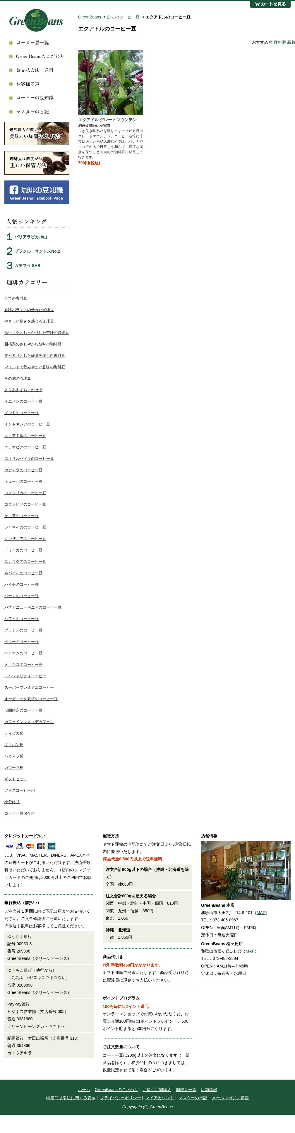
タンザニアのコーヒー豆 (25, 538)
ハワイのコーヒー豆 (21, 619)
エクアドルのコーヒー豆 (25, 435)
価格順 (280, 42)
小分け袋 (12, 802)
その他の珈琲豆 (17, 378)
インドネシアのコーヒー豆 (27, 424)
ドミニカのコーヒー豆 (23, 550)
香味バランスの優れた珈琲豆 (29, 310)
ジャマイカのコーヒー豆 (25, 527)
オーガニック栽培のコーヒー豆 (31, 699)
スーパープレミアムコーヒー (29, 687)
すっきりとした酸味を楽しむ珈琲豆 (34, 355)
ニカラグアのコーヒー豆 (25, 561)
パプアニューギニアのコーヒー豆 (32, 607)
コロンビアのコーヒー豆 (25, 504)
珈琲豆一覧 (186, 1089)
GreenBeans (89, 17)
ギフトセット (15, 779)
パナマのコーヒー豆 (21, 596)
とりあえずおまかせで (23, 390)
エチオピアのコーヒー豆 (25, 447)
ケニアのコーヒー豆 (21, 516)
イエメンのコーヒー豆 (23, 401)
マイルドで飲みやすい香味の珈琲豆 (34, 367)
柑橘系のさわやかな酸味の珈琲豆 (32, 344)
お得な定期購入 (157, 1089)
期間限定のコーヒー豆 (23, 710)
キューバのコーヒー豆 (23, 481)
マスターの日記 (193, 1097)
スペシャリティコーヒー (25, 676)
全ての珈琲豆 (15, 298)
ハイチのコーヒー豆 (21, 584)
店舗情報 (209, 1089)
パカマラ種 (13, 756)
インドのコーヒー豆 (21, 413)
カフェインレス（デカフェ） (29, 722)
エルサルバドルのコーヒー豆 (29, 458)
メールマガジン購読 (230, 1097)
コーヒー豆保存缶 (19, 813)
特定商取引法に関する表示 (70, 1097)
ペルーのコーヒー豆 (21, 641)
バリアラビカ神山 (30, 236)
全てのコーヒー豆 (123, 17)
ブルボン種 (13, 744)
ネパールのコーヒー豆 (23, 573)
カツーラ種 (13, 767)
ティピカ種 (13, 733)
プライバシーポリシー (120, 1097)
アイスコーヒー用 (19, 790)
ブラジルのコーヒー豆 (23, 630)
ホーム (84, 1089)
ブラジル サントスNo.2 (37, 251)
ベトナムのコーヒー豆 (23, 653)
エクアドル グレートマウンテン (107, 119)
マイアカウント (159, 1097)
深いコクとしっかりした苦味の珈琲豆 (36, 332)
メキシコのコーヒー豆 (23, 664)
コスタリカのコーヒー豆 (25, 493)
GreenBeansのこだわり (116, 1089)
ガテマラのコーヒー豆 (23, 470)
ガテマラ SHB (27, 265)
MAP (261, 912)
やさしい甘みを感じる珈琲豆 (29, 321)
